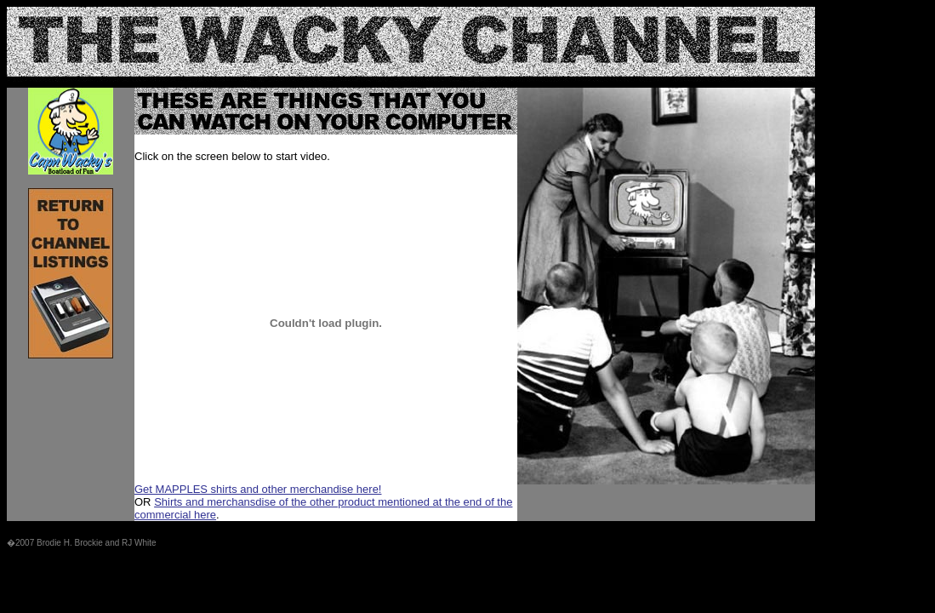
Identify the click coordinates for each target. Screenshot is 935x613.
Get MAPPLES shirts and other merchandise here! (257, 489)
